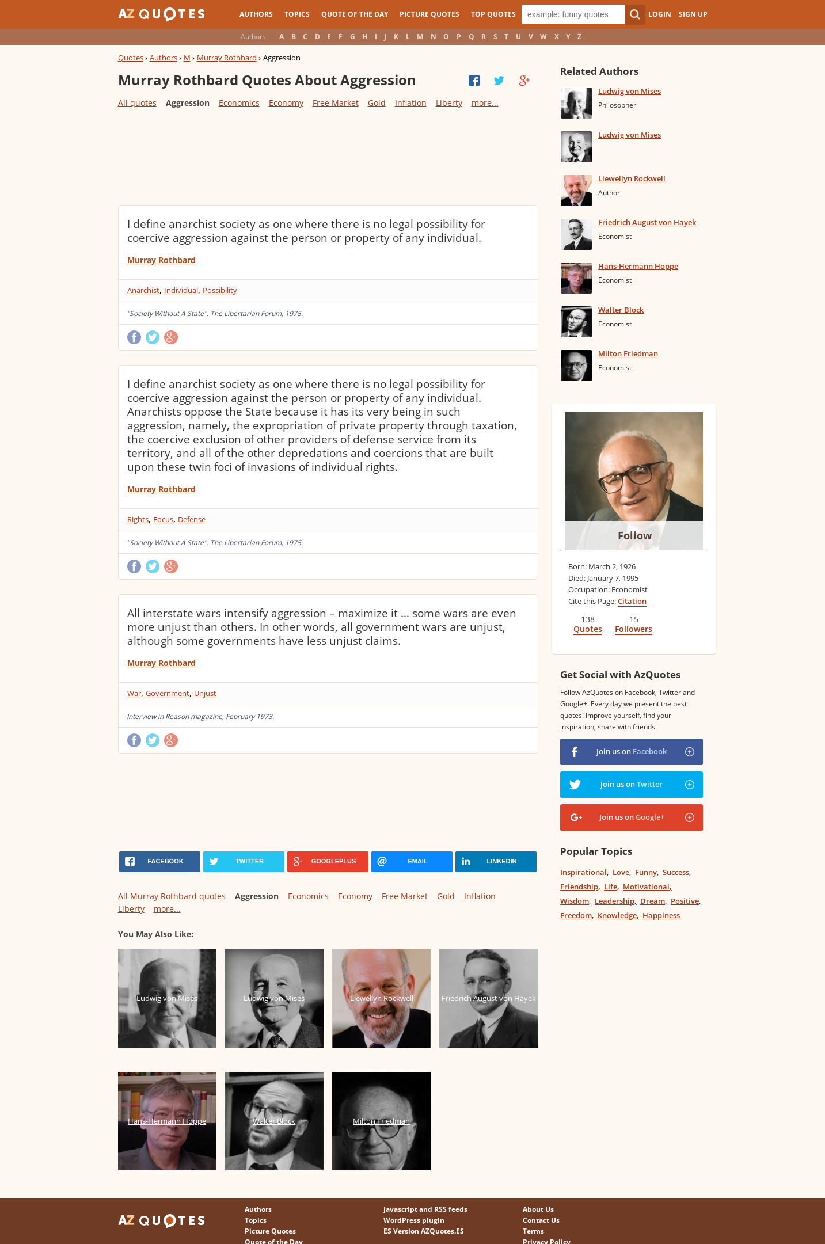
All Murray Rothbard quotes (172, 896)
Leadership (614, 901)
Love (621, 872)
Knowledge (617, 915)
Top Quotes (493, 14)
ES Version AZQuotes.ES (423, 1231)
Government (167, 693)
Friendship (579, 886)
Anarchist (143, 290)
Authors (256, 14)
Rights (138, 519)
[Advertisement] (327, 156)
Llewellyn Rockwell (632, 178)
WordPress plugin (413, 1220)
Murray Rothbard (227, 57)
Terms (533, 1231)
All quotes (137, 102)
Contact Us (541, 1220)
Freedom (576, 915)
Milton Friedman (628, 353)
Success (676, 872)
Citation (632, 601)
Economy (286, 102)
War (134, 693)
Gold (377, 102)
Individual (181, 290)
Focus (163, 519)
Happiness (661, 915)
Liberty (449, 102)
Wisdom (574, 901)
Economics (239, 102)
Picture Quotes (429, 14)
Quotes (130, 57)
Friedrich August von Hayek (647, 222)
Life (610, 886)
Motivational (646, 886)
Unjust (205, 693)
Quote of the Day (354, 14)
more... (485, 102)
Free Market (336, 102)
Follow (635, 535)
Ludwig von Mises (629, 91)
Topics (297, 14)
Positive (685, 901)
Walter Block (621, 310)
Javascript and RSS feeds (425, 1209)
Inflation (411, 102)
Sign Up (693, 14)
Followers (633, 628)
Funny (646, 872)
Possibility (220, 290)
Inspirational (583, 872)
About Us (538, 1209)
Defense (192, 519)
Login (659, 14)
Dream (652, 901)
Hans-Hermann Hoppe (638, 266)
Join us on (631, 751)
